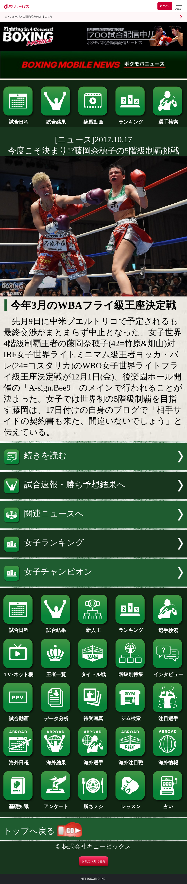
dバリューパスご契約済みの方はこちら (28, 16)
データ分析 (56, 716)
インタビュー (168, 672)
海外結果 (56, 760)
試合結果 (56, 119)
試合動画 (19, 716)
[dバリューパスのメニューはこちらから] (179, 7)
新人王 (94, 627)
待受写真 (94, 716)
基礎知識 (19, 804)
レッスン (131, 804)
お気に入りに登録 (93, 861)
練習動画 (94, 119)
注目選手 (168, 716)
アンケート (56, 804)
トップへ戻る (42, 830)
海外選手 (94, 760)
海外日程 (19, 760)
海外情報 (168, 760)
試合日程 (19, 119)
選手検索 (168, 119)
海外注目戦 (131, 760)
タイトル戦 (94, 672)
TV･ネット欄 (19, 672)
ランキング (131, 119)
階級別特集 (131, 672)
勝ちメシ (94, 804)
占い (168, 804)
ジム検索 (131, 716)
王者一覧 (56, 672)
